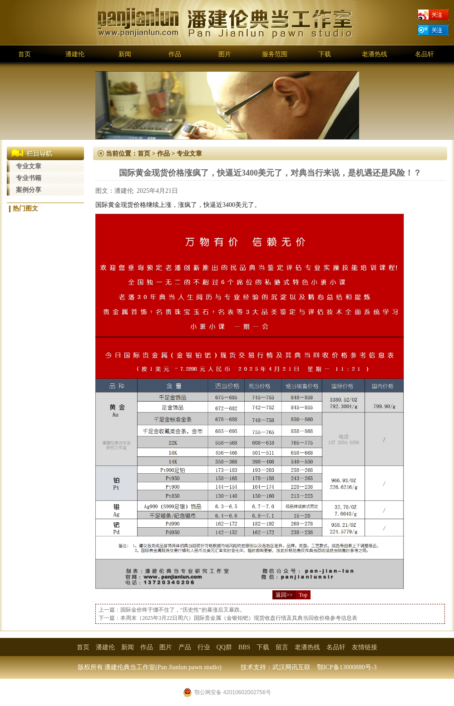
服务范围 (274, 54)
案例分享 (28, 189)
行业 (203, 647)
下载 (324, 54)
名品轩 (424, 54)
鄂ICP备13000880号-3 (346, 667)
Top (303, 595)
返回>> (284, 595)
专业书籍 (28, 178)
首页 (24, 54)
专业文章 (28, 166)
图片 (224, 54)
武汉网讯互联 (291, 667)
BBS (244, 647)
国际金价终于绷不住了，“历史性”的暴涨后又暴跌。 (182, 610)
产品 (184, 647)
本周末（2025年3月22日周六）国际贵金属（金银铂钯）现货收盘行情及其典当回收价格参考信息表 (238, 618)
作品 (174, 54)
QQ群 (224, 647)
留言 (282, 647)
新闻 (124, 54)
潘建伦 (74, 54)
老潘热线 (374, 54)
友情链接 (364, 647)
